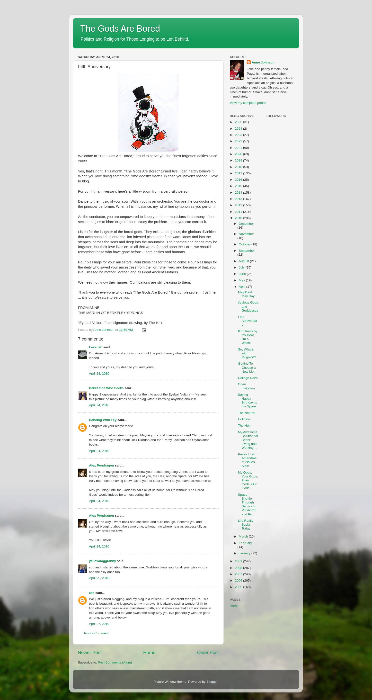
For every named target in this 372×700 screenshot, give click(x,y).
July (242, 267)
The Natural (246, 413)
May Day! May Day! (247, 294)
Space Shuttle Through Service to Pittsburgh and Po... (247, 504)
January (245, 553)
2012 (239, 205)
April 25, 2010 (99, 578)
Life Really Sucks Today (245, 524)
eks (92, 593)
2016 (239, 179)
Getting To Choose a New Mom (247, 367)
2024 (239, 128)
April (242, 286)
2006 (239, 580)
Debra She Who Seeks (106, 388)
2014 (239, 192)
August (244, 261)
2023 (239, 135)
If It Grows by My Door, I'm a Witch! (247, 337)
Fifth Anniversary (247, 320)
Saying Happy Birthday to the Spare (247, 400)
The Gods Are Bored (120, 29)
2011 (239, 212)
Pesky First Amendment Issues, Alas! (247, 460)
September (247, 250)
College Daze (248, 378)
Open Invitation (246, 386)
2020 (239, 154)
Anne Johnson (263, 62)
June (243, 274)
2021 (239, 148)
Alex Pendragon (101, 465)
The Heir (244, 425)
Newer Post (90, 652)
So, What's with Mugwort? (247, 353)
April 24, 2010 (99, 373)
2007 (239, 574)
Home (149, 652)
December (246, 223)
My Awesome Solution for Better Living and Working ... (248, 440)
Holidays (244, 419)
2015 (239, 186)
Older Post (208, 652)
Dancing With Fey (102, 420)
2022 (239, 141)
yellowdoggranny (102, 561)
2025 (239, 122)
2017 (239, 173)
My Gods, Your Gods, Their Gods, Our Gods (248, 480)
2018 (239, 167)
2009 (239, 561)
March (244, 536)
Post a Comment (96, 633)
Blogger (212, 681)
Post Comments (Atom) (115, 662)
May (242, 280)
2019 (239, 160)
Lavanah (95, 347)
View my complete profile (248, 103)
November (246, 234)
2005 (239, 587)
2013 (239, 199)
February (245, 543)
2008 (239, 568)
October (245, 244)
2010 (239, 218)
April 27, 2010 (99, 624)
